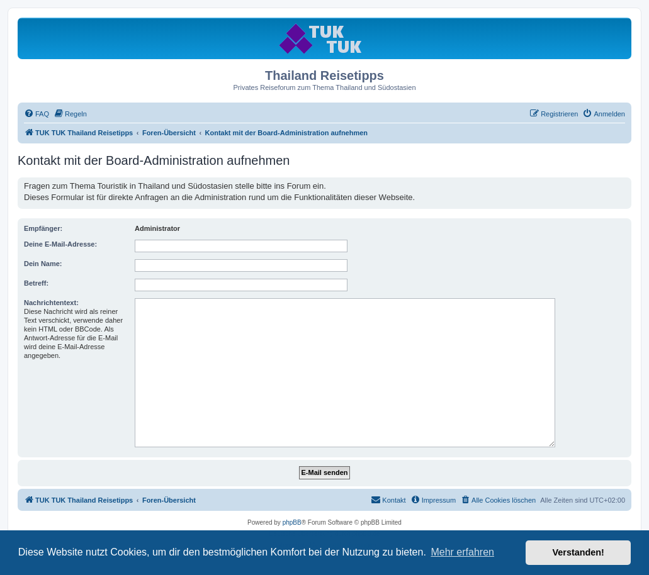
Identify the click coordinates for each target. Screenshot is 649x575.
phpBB (292, 522)
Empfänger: (43, 228)
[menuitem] (36, 113)
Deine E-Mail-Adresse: (60, 244)
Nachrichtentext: (51, 302)
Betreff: (36, 283)
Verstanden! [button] (578, 552)
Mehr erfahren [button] (462, 552)
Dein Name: (43, 263)
